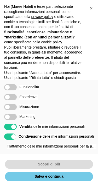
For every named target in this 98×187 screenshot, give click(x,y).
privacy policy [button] (42, 17)
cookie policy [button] (51, 42)
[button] (91, 8)
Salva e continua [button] (48, 176)
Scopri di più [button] (49, 164)
